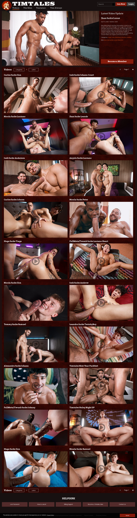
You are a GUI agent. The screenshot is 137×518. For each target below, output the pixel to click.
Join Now (121, 4)
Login (131, 4)
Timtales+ (41, 8)
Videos (15, 8)
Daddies (129, 37)
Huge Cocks (111, 37)
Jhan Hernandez (109, 40)
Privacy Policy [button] (50, 515)
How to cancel (41, 504)
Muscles (123, 37)
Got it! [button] (127, 515)
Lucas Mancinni (118, 40)
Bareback (118, 37)
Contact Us (122, 504)
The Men (27, 8)
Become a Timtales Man (95, 504)
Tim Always (56, 8)
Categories (19, 70)
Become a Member (117, 61)
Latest (34, 70)
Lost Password (14, 504)
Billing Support (68, 504)
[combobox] (106, 4)
